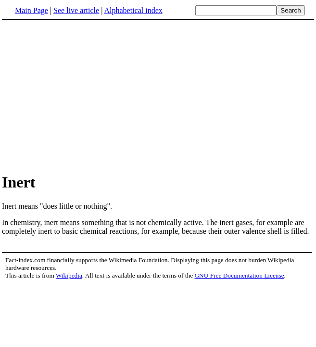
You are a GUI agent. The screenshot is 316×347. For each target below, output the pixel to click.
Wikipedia (69, 275)
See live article (76, 10)
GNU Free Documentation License (239, 275)
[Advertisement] (83, 95)
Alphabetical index (133, 10)
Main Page (31, 10)
